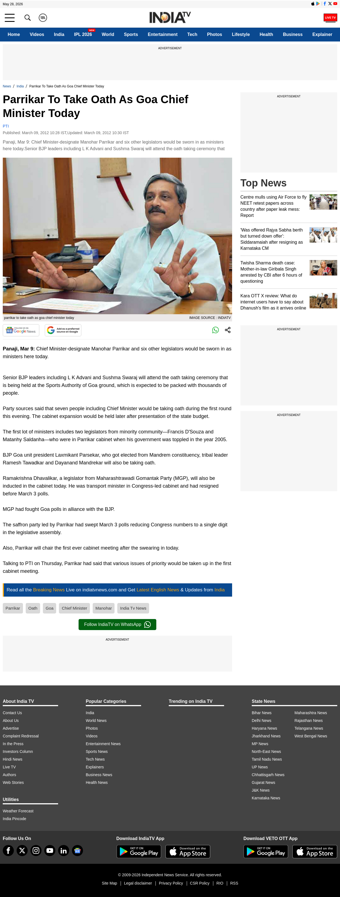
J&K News (261, 790)
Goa (49, 608)
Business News (99, 775)
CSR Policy (200, 883)
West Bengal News (311, 736)
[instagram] (35, 850)
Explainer (322, 34)
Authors (9, 775)
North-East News (266, 751)
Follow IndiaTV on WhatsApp (117, 624)
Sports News (97, 751)
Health (266, 34)
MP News (260, 744)
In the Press (13, 744)
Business (293, 34)
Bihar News (262, 713)
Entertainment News (103, 744)
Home (14, 34)
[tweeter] (22, 850)
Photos (214, 34)
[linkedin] (63, 850)
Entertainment (163, 34)
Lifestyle (241, 34)
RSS (234, 883)
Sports (131, 34)
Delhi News (261, 720)
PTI (6, 126)
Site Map (109, 883)
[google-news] (77, 850)
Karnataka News (266, 798)
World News (96, 720)
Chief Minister (74, 608)
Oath (33, 608)
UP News (260, 767)
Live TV (9, 767)
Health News (97, 782)
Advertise (11, 728)
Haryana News (264, 728)
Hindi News (12, 759)
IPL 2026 (83, 34)
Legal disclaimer (138, 883)
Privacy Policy (171, 883)
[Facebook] (8, 850)
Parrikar (13, 608)
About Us (11, 720)
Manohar (103, 608)
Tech (192, 34)
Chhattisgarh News (268, 775)
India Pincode (14, 819)
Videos (37, 34)
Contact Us (12, 713)
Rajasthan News (309, 720)
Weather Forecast (18, 811)
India (59, 34)
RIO (219, 883)
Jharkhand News (266, 736)
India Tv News (133, 608)
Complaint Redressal (21, 736)
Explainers (95, 767)
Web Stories (13, 782)
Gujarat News (263, 782)
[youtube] (49, 850)
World (108, 34)
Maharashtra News (311, 713)
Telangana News (309, 728)
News (7, 86)
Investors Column (18, 751)
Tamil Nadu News (267, 759)
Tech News (95, 759)
